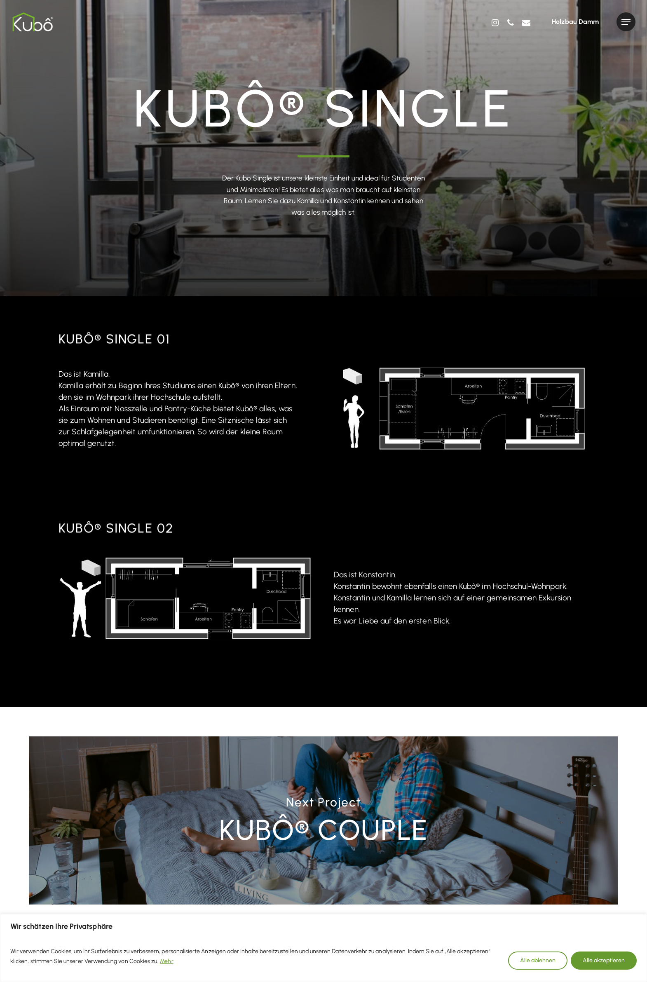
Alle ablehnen (538, 960)
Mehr (166, 961)
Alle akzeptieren (604, 960)
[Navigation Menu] (626, 22)
